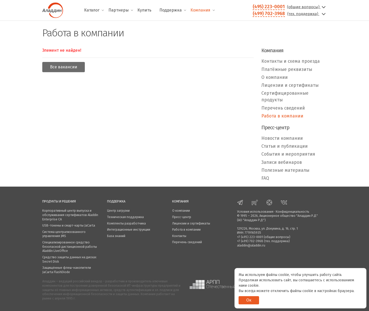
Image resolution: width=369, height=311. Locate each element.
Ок (248, 300)
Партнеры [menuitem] (118, 10)
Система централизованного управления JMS (64, 234)
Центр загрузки (118, 210)
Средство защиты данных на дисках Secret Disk (69, 259)
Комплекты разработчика (126, 223)
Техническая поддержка (125, 217)
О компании (274, 77)
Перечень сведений (283, 108)
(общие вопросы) (307, 7)
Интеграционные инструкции (128, 229)
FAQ (265, 178)
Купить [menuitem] (144, 10)
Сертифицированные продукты (285, 97)
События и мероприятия (288, 154)
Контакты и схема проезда (290, 61)
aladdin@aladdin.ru (251, 245)
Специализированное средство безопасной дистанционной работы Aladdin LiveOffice (69, 246)
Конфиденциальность (292, 211)
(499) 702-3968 (269, 13)
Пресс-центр (181, 217)
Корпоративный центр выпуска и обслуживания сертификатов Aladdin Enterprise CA (70, 215)
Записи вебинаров (281, 162)
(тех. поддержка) (307, 14)
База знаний (116, 236)
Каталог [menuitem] (91, 10)
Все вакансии (63, 67)
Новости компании (282, 138)
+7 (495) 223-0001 (250, 237)
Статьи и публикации (284, 146)
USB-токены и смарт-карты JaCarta (68, 225)
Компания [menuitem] (200, 10)
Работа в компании (282, 116)
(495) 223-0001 (269, 6)
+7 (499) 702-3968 (250, 241)
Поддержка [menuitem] (170, 10)
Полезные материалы (285, 170)
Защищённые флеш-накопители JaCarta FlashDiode (66, 270)
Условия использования (255, 211)
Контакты (179, 236)
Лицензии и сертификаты (290, 85)
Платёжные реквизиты (286, 69)
